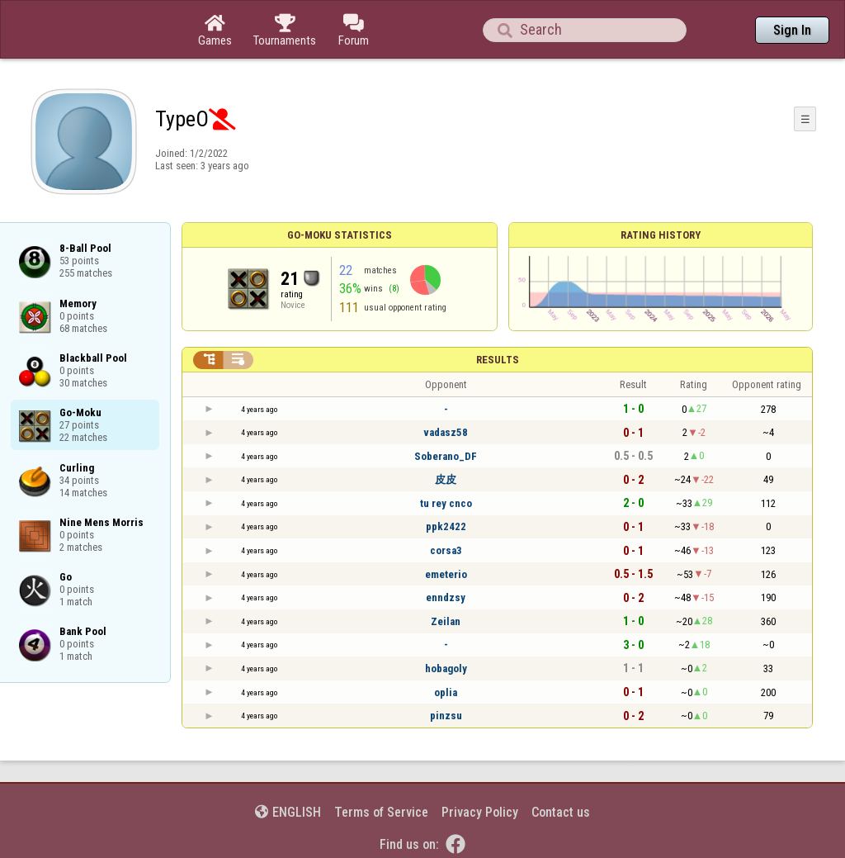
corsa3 (446, 550)
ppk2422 (446, 526)
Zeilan (445, 621)
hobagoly (446, 668)
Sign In (792, 30)
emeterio (446, 574)
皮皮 (445, 479)
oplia (445, 692)
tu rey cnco (446, 503)
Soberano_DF (445, 456)
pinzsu (446, 715)
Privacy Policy (479, 812)
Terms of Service (381, 812)
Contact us (560, 812)
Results (497, 359)
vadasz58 (445, 432)
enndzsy (445, 597)
